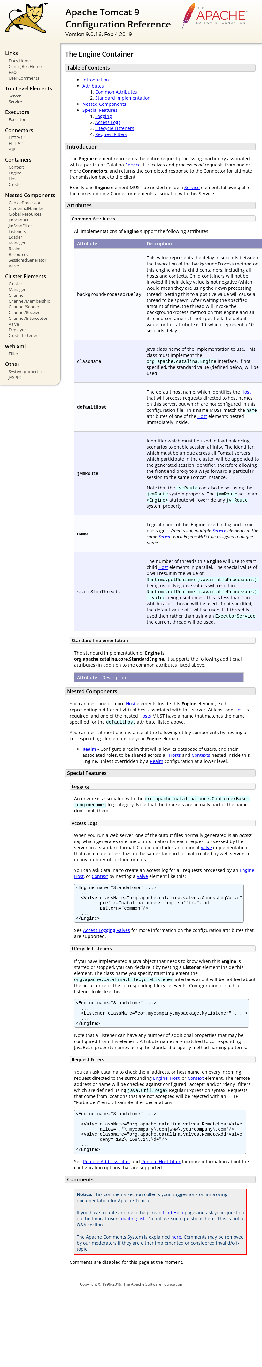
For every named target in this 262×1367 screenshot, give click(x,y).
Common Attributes (116, 92)
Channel (16, 295)
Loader (15, 237)
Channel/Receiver (25, 312)
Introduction (95, 80)
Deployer (17, 330)
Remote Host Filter (161, 1181)
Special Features (100, 110)
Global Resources (25, 214)
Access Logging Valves (106, 937)
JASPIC (15, 377)
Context (16, 167)
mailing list (133, 1238)
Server (15, 96)
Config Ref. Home (25, 66)
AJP (12, 149)
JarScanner (19, 220)
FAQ (13, 72)
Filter (13, 354)
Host (13, 178)
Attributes (93, 86)
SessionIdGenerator (27, 260)
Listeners (17, 231)
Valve (14, 266)
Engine (15, 173)
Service (15, 101)
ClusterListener (23, 335)
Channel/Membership (29, 301)
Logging (103, 116)
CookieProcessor (25, 202)
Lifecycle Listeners (114, 128)
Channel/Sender (24, 307)
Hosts (145, 716)
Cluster (15, 184)
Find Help (173, 1232)
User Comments (24, 78)
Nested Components (104, 104)
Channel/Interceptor (28, 318)
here (176, 1256)
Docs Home (20, 61)
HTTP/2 (16, 143)
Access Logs (107, 122)
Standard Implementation (122, 98)
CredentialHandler (26, 208)
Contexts (201, 755)
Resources (18, 254)
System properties (26, 371)
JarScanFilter (20, 225)
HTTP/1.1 (17, 138)
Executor (17, 119)
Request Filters (111, 134)
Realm (14, 248)
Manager (17, 243)
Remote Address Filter (106, 1181)
